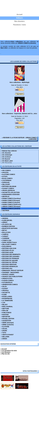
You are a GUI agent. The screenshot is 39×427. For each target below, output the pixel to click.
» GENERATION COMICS (9, 284)
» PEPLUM (4, 310)
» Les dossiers (5, 352)
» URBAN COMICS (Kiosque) (10, 206)
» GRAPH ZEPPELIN (8, 190)
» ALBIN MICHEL (6, 220)
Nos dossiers (19, 21)
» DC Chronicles (6, 163)
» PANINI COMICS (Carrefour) (11, 198)
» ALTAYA (4, 176)
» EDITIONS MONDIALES (9, 266)
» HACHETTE (5, 292)
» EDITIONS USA (6, 268)
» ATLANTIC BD (6, 224)
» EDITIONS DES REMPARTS (10, 254)
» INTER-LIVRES (6, 296)
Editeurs (19, 18)
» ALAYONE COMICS (8, 174)
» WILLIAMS (5, 336)
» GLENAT (4, 288)
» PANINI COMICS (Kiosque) (10, 200)
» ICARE (4, 294)
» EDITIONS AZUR (7, 252)
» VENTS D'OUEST (7, 334)
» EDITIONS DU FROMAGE (10, 258)
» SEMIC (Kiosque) (7, 322)
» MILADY (4, 304)
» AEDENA (4, 218)
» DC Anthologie (6, 155)
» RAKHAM (5, 314)
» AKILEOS (4, 172)
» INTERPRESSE (6, 298)
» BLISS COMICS (6, 178)
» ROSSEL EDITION (7, 318)
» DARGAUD (5, 182)
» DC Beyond (5, 159)
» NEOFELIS (5, 196)
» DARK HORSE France (9, 242)
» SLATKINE (5, 326)
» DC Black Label (7, 161)
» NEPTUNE (5, 308)
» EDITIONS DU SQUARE (9, 260)
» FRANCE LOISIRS (7, 274)
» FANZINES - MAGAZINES (10, 272)
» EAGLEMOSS (6, 246)
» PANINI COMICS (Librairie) (10, 202)
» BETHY (4, 230)
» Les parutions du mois (9, 350)
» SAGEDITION (6, 320)
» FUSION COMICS (7, 280)
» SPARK (4, 330)
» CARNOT (4, 236)
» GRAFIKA (5, 290)
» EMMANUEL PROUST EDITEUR (12, 270)
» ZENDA (4, 338)
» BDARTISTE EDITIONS (9, 228)
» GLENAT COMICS (7, 188)
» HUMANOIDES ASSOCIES (10, 194)
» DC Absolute (6, 153)
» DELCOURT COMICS (8, 244)
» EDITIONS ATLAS (7, 250)
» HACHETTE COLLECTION (10, 192)
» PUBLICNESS (6, 312)
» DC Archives (6, 157)
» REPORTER (5, 316)
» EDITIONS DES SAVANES (10, 256)
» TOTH (3, 332)
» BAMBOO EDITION (8, 226)
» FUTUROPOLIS (6, 282)
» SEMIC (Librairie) (7, 324)
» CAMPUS (4, 234)
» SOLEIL (4, 328)
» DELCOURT (5, 184)
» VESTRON (5, 210)
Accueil (19, 14)
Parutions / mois (19, 25)
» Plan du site (5, 354)
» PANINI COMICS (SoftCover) (11, 204)
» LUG (3, 302)
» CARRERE (5, 238)
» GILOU (4, 286)
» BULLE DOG (6, 232)
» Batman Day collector (9, 151)
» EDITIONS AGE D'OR (8, 248)
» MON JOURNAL (7, 306)
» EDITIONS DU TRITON (9, 262)
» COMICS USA (6, 240)
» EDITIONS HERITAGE (9, 264)
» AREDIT (4, 222)
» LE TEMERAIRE (7, 300)
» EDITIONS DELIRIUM (8, 186)
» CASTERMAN (6, 180)
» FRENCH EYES (6, 278)
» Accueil (4, 349)
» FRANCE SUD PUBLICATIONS (11, 276)
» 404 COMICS (6, 170)
